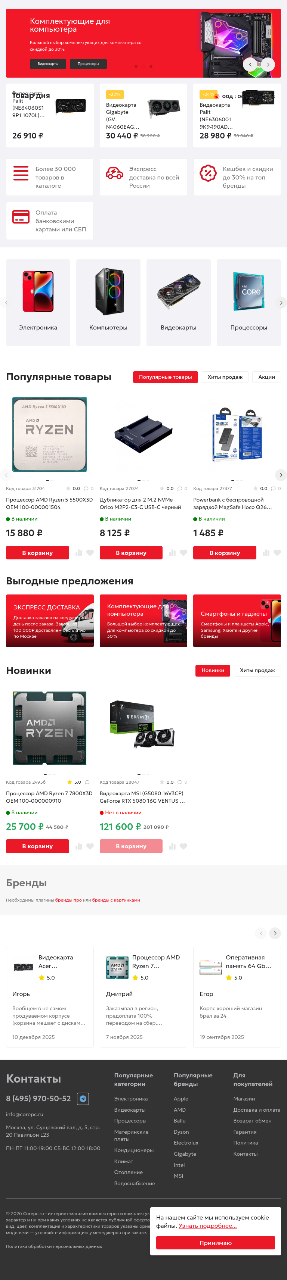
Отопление (128, 1172)
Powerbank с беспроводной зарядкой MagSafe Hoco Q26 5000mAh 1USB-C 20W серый (231, 503)
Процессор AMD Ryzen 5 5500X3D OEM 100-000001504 (49, 503)
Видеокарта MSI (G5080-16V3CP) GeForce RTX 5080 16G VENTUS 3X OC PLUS (143, 797)
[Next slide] (268, 64)
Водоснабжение (134, 1183)
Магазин (244, 1098)
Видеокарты (48, 64)
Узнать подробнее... (208, 1225)
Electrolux (186, 1142)
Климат (123, 1161)
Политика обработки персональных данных (54, 1246)
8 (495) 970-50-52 (38, 1098)
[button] (136, 66)
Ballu (180, 1120)
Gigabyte (185, 1154)
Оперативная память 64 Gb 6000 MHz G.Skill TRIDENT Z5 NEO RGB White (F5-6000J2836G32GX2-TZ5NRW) (248, 961)
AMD (180, 1109)
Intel (179, 1165)
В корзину (37, 552)
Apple (181, 1098)
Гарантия (245, 1131)
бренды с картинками (116, 900)
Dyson (181, 1131)
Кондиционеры (134, 1150)
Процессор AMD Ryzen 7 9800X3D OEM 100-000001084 (156, 961)
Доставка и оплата (257, 1109)
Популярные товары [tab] (165, 377)
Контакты (246, 1154)
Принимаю (216, 1242)
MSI (178, 1176)
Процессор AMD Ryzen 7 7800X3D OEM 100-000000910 (49, 797)
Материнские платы (131, 1135)
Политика (246, 1142)
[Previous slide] (250, 64)
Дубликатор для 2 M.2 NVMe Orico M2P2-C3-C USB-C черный (140, 503)
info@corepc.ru (24, 1114)
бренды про (68, 900)
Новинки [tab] (212, 670)
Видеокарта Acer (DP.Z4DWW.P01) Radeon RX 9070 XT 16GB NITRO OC (62, 961)
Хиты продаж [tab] (225, 377)
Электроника (131, 1098)
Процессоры (88, 64)
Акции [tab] (266, 377)
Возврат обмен (253, 1120)
